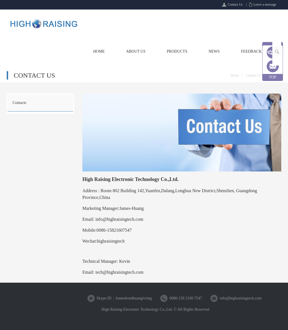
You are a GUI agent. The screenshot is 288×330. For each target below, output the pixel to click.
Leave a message (265, 4)
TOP (272, 77)
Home (99, 51)
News (214, 51)
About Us (135, 51)
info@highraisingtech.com (240, 298)
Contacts (19, 103)
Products (177, 51)
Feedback (251, 51)
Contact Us (235, 4)
